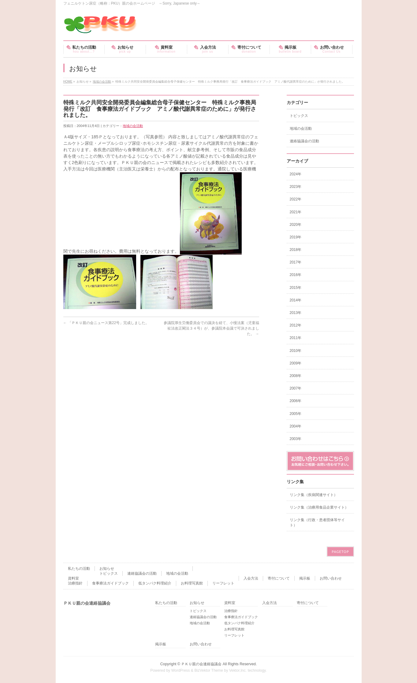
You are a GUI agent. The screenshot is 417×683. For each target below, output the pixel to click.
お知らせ (106, 568)
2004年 (296, 426)
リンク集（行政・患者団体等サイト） (317, 522)
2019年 (296, 237)
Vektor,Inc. (238, 670)
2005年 (296, 414)
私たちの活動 (79, 568)
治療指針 (75, 583)
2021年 (296, 212)
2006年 (296, 401)
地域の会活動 (102, 81)
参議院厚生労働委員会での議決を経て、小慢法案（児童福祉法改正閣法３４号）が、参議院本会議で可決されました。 (211, 328)
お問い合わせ (331, 578)
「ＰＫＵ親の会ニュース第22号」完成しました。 (106, 323)
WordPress (180, 670)
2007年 (296, 388)
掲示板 (304, 578)
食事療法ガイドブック (110, 583)
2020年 (296, 224)
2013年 (296, 313)
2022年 (296, 199)
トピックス (299, 116)
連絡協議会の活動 (304, 141)
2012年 (296, 325)
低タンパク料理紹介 (154, 583)
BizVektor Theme (208, 670)
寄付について (279, 578)
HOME (68, 81)
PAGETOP (340, 552)
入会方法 (251, 578)
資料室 (73, 578)
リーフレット (223, 583)
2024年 (296, 174)
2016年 (296, 275)
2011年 (296, 338)
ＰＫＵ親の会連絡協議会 (201, 664)
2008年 (296, 376)
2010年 (296, 351)
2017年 (296, 262)
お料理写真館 (192, 583)
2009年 (296, 363)
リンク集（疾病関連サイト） (313, 495)
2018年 (296, 250)
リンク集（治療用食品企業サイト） (319, 507)
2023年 (296, 187)
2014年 (296, 300)
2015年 (296, 288)
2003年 (296, 439)
